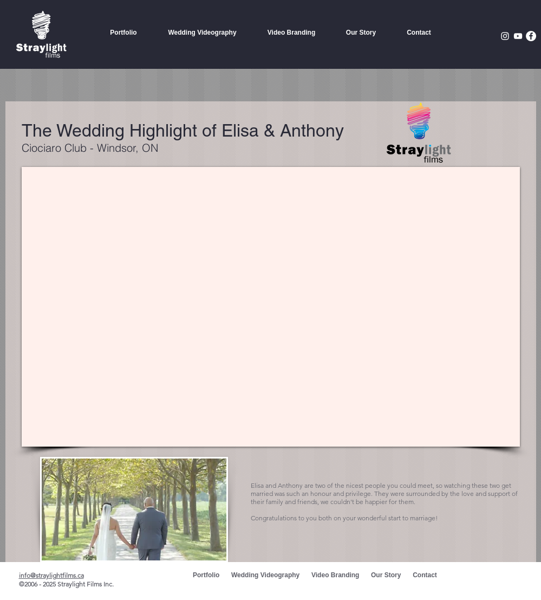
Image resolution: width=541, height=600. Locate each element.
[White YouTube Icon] (518, 36)
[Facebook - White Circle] (531, 36)
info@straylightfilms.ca (51, 575)
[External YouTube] (271, 307)
